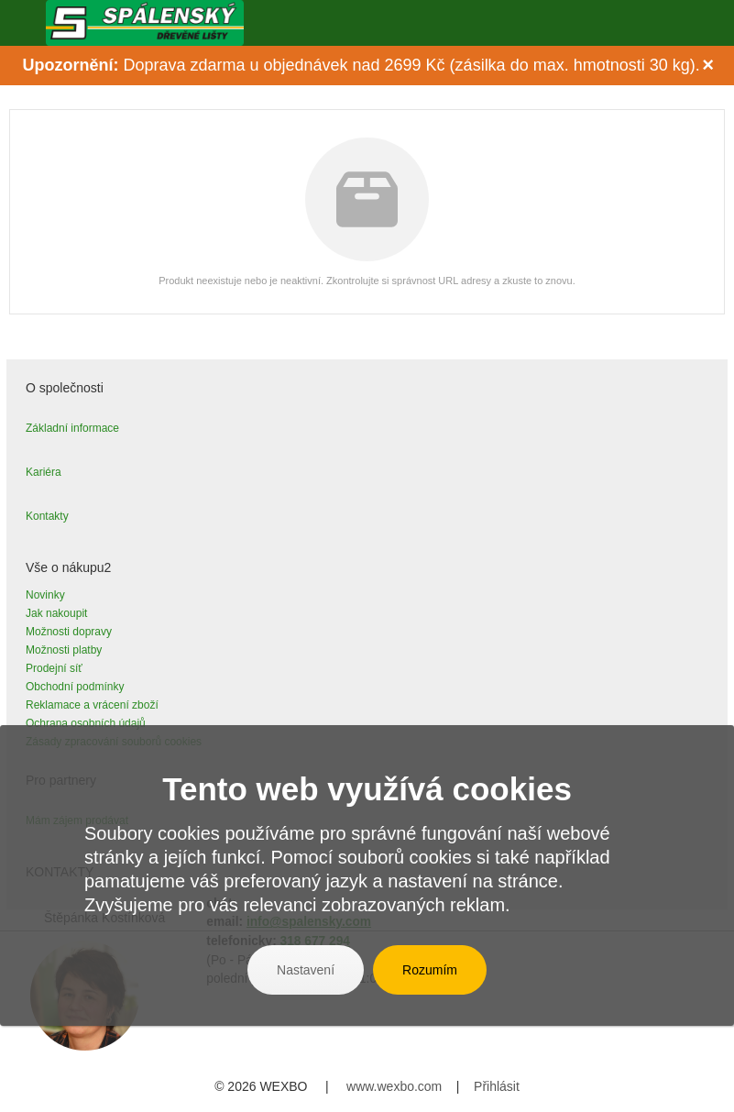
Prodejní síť (54, 668)
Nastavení (305, 970)
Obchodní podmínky (75, 686)
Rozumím (429, 970)
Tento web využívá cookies (367, 789)
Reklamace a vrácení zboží (92, 705)
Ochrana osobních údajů (86, 723)
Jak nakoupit (56, 613)
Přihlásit (497, 1086)
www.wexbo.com (394, 1086)
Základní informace (72, 428)
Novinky (45, 595)
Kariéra (43, 472)
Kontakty (47, 516)
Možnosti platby (64, 650)
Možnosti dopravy (69, 631)
